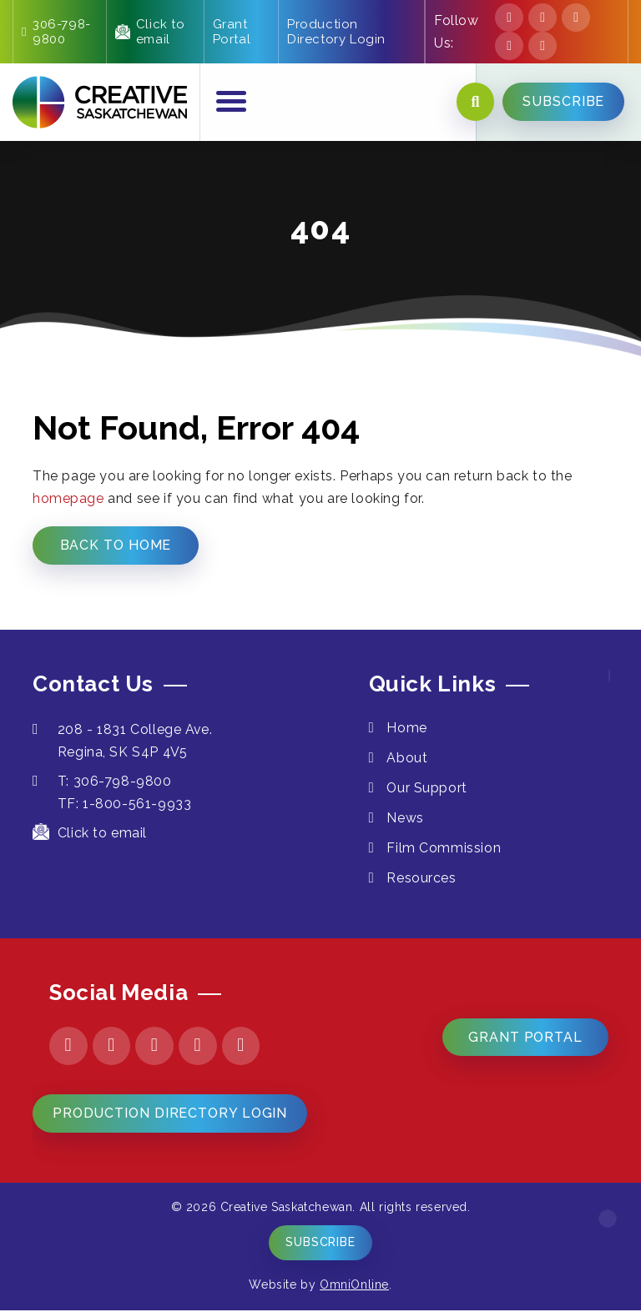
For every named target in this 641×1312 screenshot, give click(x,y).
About (407, 759)
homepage (68, 498)
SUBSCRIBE (563, 102)
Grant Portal (232, 32)
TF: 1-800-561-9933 (125, 804)
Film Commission (444, 849)
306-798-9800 (56, 32)
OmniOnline (354, 1286)
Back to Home (116, 545)
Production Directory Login (336, 32)
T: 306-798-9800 (102, 782)
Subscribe (320, 1244)
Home (407, 728)
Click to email (150, 32)
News (405, 819)
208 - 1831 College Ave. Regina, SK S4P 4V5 (123, 741)
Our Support (428, 789)
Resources (422, 879)
